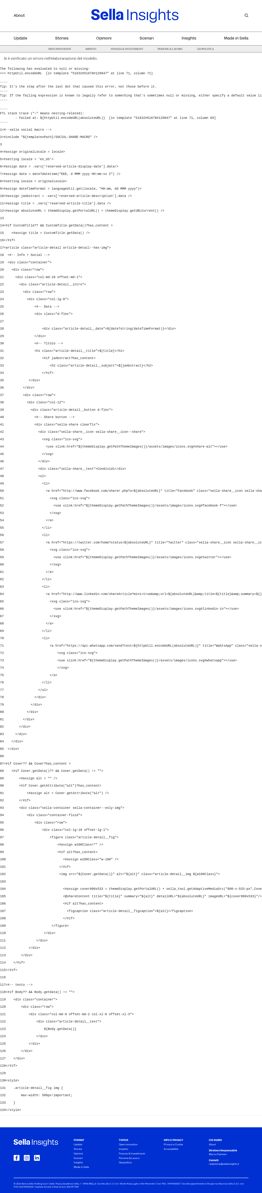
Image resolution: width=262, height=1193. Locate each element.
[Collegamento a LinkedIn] (37, 1158)
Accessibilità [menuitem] (171, 1149)
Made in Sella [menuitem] (236, 38)
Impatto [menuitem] (91, 49)
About (19, 16)
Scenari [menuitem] (147, 38)
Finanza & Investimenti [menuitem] (127, 49)
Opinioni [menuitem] (104, 38)
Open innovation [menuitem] (59, 49)
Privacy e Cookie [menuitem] (173, 1144)
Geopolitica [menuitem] (205, 49)
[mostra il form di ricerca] (246, 15)
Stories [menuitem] (61, 38)
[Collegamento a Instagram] (27, 1158)
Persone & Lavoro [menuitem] (170, 49)
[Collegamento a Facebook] (16, 1158)
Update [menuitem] (20, 38)
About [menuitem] (212, 1144)
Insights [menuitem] (189, 38)
